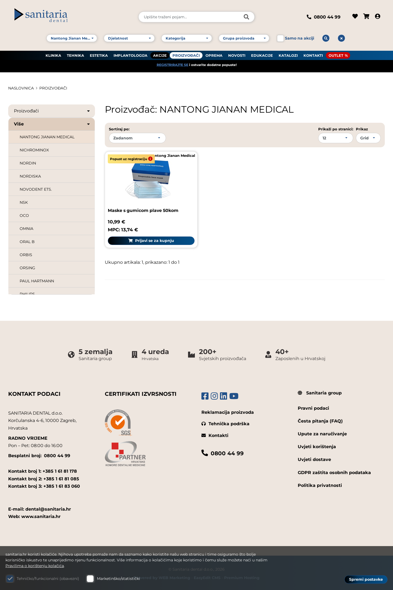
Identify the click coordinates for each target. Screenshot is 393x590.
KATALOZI (288, 55)
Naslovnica (21, 88)
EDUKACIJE (262, 55)
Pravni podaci (313, 406)
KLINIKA (53, 55)
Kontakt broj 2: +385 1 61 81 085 (43, 477)
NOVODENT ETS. (36, 189)
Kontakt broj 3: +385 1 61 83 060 (44, 484)
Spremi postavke (366, 579)
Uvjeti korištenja (317, 445)
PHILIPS (27, 294)
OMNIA (26, 228)
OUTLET (336, 55)
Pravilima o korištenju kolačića (34, 565)
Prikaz (362, 129)
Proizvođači (52, 111)
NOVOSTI (236, 55)
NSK (24, 202)
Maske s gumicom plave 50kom (144, 208)
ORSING (27, 267)
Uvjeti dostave (314, 457)
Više (52, 124)
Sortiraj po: (119, 129)
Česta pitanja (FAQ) (320, 419)
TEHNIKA (75, 55)
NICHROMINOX (34, 150)
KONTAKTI (313, 55)
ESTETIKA (99, 55)
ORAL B (27, 241)
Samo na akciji (299, 37)
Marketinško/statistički (118, 578)
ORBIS (26, 254)
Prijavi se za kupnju (150, 238)
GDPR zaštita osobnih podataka (334, 470)
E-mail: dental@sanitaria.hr (39, 507)
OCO (24, 215)
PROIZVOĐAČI (186, 55)
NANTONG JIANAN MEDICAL (47, 136)
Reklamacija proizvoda (227, 410)
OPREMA (214, 55)
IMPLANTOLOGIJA (130, 55)
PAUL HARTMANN (37, 280)
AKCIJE (160, 55)
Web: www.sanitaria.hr (34, 514)
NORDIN (28, 163)
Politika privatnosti (320, 483)
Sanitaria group (320, 391)
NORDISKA (30, 176)
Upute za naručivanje (322, 432)
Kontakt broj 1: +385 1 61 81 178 (42, 469)
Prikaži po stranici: (335, 129)
